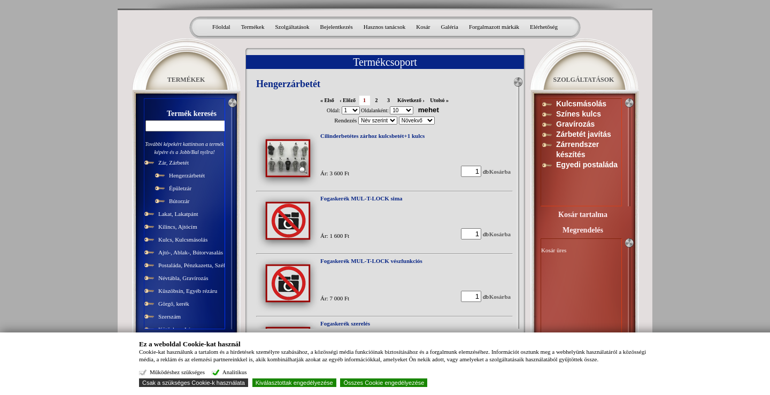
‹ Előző (348, 100)
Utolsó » (439, 100)
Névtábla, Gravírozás (183, 278)
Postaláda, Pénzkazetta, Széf (191, 265)
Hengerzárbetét (187, 175)
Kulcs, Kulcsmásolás (182, 239)
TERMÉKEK (186, 79)
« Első (327, 100)
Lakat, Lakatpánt (178, 214)
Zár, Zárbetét (173, 162)
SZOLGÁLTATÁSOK (583, 79)
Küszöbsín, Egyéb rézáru (187, 291)
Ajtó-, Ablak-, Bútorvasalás (190, 252)
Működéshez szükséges (177, 372)
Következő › (411, 100)
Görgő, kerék (173, 303)
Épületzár (180, 188)
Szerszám (169, 316)
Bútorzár (179, 201)
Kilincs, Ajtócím (177, 226)
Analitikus (234, 372)
